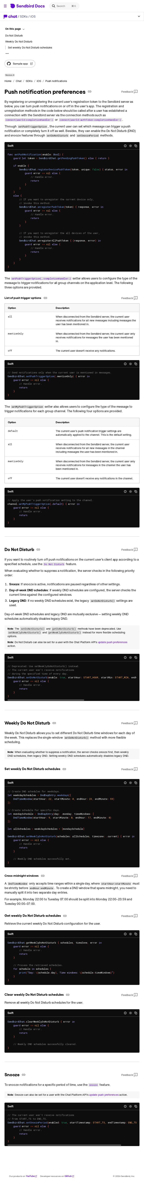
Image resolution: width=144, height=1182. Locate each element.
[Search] (64, 6)
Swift (11, 145)
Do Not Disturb (14, 35)
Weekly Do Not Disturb (18, 41)
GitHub (69, 1176)
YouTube (31, 1176)
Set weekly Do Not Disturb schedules (30, 47)
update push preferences (112, 642)
